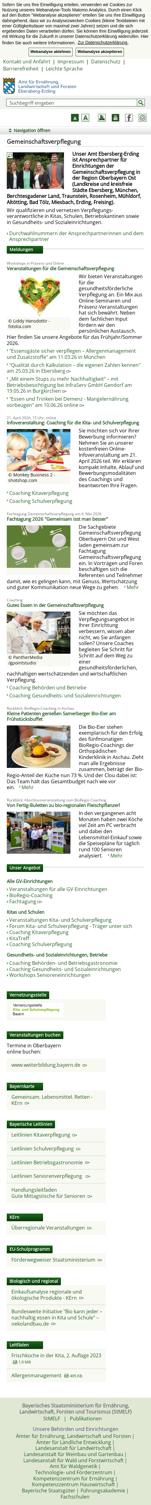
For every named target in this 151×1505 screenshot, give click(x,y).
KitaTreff (19, 938)
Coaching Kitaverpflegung (39, 493)
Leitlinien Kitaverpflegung (44, 1134)
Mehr (133, 587)
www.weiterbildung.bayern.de (49, 1065)
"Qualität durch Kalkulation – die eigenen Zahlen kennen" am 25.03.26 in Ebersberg (74, 368)
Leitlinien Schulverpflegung (46, 1148)
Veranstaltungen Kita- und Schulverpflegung (60, 920)
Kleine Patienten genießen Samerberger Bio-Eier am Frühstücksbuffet (61, 716)
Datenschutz (106, 61)
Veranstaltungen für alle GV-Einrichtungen (58, 889)
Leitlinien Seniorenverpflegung (50, 1176)
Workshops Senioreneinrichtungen (49, 975)
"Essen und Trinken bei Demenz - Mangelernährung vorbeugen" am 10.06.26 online (68, 401)
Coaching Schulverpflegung (40, 501)
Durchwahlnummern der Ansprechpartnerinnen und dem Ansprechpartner (76, 236)
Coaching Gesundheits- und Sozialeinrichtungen (65, 695)
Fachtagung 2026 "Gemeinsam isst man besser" (57, 519)
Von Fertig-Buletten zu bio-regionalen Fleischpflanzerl (63, 805)
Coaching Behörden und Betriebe (47, 687)
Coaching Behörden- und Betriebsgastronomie (63, 963)
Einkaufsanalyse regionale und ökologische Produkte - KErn (47, 1294)
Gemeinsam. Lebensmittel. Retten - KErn (52, 1100)
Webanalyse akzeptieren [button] (99, 52)
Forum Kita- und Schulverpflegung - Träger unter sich (70, 926)
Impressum (71, 61)
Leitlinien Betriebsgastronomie (50, 1162)
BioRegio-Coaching (31, 895)
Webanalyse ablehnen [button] (50, 52)
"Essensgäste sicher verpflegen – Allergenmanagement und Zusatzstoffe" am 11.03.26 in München (71, 353)
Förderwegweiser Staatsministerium (56, 1259)
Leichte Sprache (64, 68)
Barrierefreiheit (21, 68)
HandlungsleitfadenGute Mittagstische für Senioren (51, 1192)
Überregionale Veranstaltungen (51, 1227)
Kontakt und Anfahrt (26, 61)
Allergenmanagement (37, 1375)
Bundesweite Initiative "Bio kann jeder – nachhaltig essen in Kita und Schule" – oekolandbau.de (56, 1317)
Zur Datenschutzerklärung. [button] (103, 42)
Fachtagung (25, 901)
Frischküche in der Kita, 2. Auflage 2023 (56, 1355)
